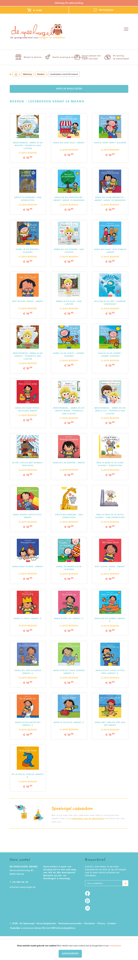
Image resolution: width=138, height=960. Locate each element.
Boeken (41, 74)
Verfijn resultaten (69, 88)
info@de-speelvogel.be (23, 887)
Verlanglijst (103, 10)
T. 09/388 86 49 (19, 882)
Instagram (88, 908)
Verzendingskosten (46, 923)
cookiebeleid (115, 945)
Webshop (27, 74)
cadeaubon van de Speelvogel (87, 818)
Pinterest (88, 900)
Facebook (88, 893)
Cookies (111, 923)
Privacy (101, 923)
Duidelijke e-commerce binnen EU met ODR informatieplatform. (43, 928)
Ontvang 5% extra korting (69, 2)
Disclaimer (89, 923)
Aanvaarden (70, 953)
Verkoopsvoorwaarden (70, 923)
